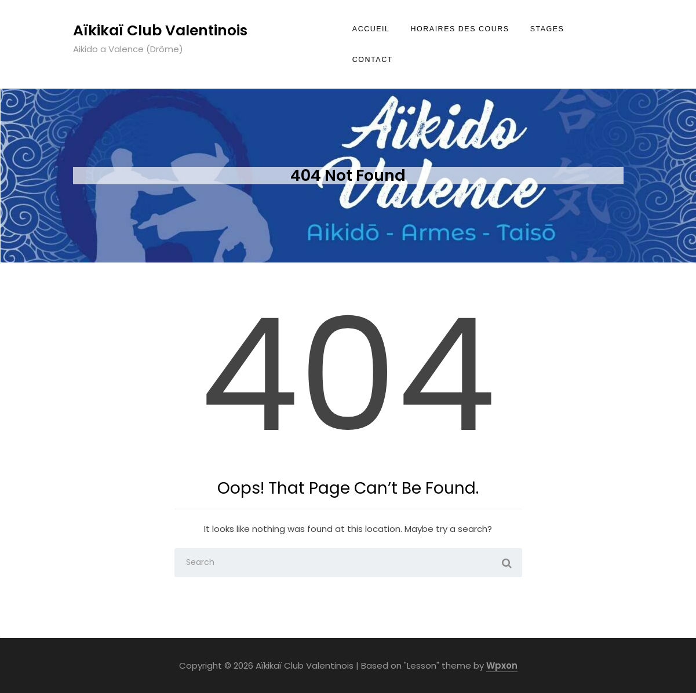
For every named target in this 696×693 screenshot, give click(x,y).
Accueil (371, 29)
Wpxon (502, 665)
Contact (372, 60)
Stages (547, 29)
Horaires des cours (460, 29)
